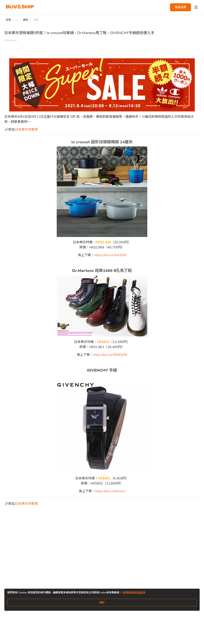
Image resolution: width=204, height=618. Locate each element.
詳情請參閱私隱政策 (133, 592)
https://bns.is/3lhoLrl (110, 491)
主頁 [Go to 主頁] (8, 20)
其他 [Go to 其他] (25, 20)
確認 (102, 602)
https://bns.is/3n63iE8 (110, 255)
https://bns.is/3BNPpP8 (110, 355)
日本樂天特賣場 (26, 129)
